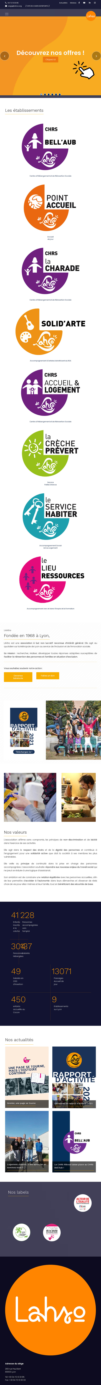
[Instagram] (95, 2)
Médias (73, 3)
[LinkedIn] (89, 2)
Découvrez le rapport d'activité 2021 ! (73, 1103)
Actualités (63, 3)
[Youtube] (84, 2)
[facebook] (79, 2)
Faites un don (48, 675)
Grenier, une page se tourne (21, 1103)
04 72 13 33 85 (13, 3)
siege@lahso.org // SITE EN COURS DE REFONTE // (29, 6)
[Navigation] (6, 14)
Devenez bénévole (18, 677)
